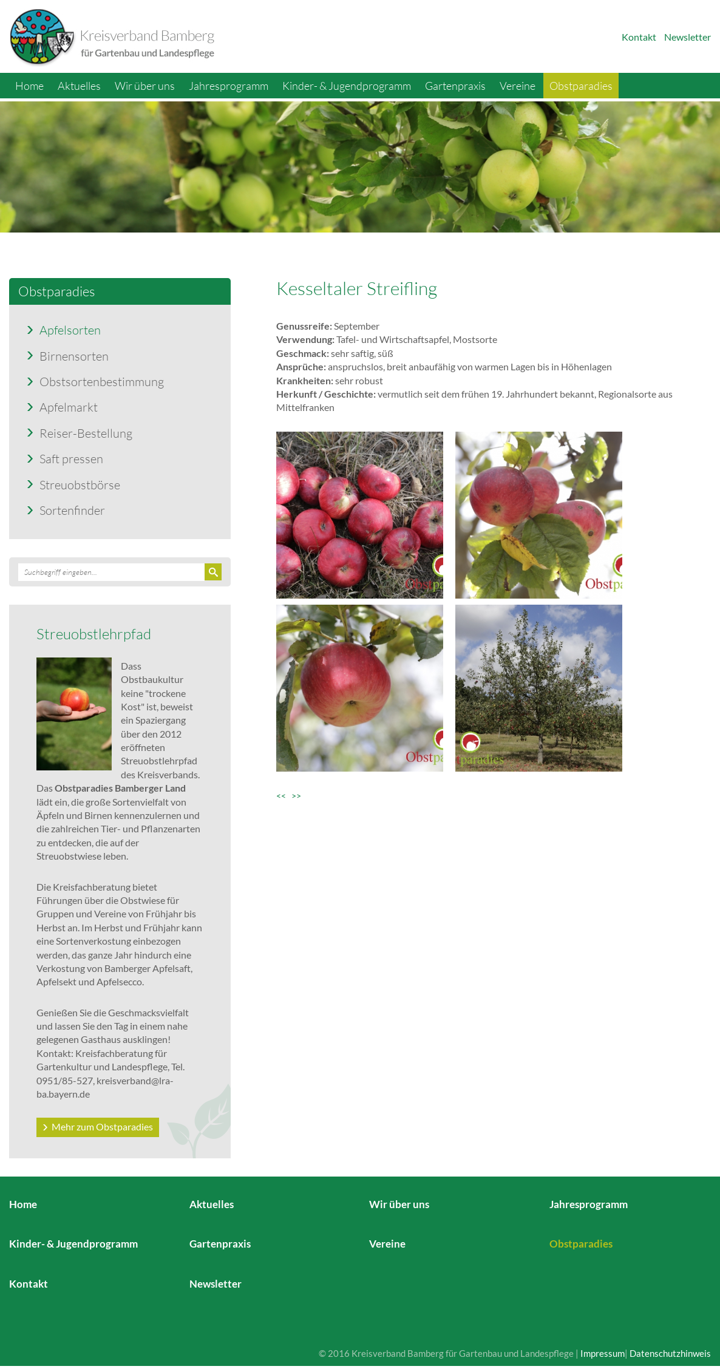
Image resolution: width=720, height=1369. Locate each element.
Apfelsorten (70, 329)
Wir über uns (145, 85)
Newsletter (687, 36)
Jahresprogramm (228, 85)
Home (29, 85)
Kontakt (639, 36)
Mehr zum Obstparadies (102, 1126)
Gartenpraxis (455, 85)
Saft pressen (71, 458)
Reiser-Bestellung (85, 433)
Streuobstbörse (79, 484)
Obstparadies (581, 85)
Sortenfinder (72, 510)
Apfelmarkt (68, 406)
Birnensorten (74, 355)
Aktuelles (79, 85)
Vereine (517, 85)
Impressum (602, 1353)
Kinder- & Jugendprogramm (346, 85)
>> (296, 795)
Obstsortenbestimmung (101, 381)
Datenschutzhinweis (670, 1353)
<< (283, 795)
